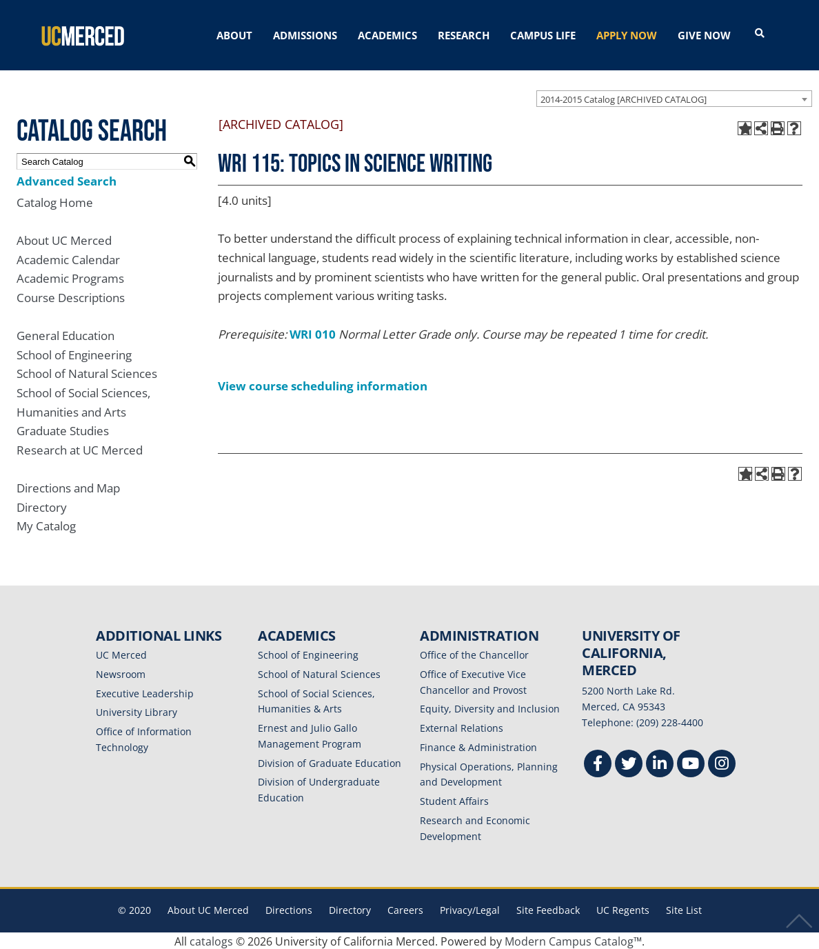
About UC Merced (64, 239)
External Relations (461, 726)
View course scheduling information (322, 384)
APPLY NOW (626, 35)
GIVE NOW (704, 35)
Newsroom (120, 672)
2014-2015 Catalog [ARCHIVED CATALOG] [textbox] (623, 98)
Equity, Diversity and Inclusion (490, 708)
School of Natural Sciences (87, 373)
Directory (42, 506)
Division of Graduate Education (329, 761)
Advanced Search (67, 180)
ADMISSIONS (305, 35)
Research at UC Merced (80, 449)
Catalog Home (55, 201)
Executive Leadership (145, 692)
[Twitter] (629, 764)
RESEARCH (463, 35)
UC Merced (121, 653)
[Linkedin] (660, 764)
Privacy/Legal (470, 909)
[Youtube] (691, 764)
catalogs (211, 940)
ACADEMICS (387, 35)
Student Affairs (454, 799)
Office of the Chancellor (474, 653)
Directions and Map (68, 487)
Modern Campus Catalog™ (573, 940)
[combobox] (674, 97)
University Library (136, 711)
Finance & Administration (478, 745)
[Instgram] (722, 764)
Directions (288, 909)
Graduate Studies (63, 430)
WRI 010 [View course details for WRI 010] (313, 333)
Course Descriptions (71, 296)
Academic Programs (70, 278)
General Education (65, 334)
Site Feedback (548, 909)
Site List (684, 909)
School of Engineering (74, 353)
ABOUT (234, 35)
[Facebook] (598, 764)
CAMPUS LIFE (543, 35)
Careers (405, 909)
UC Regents (622, 909)
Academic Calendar (68, 258)
